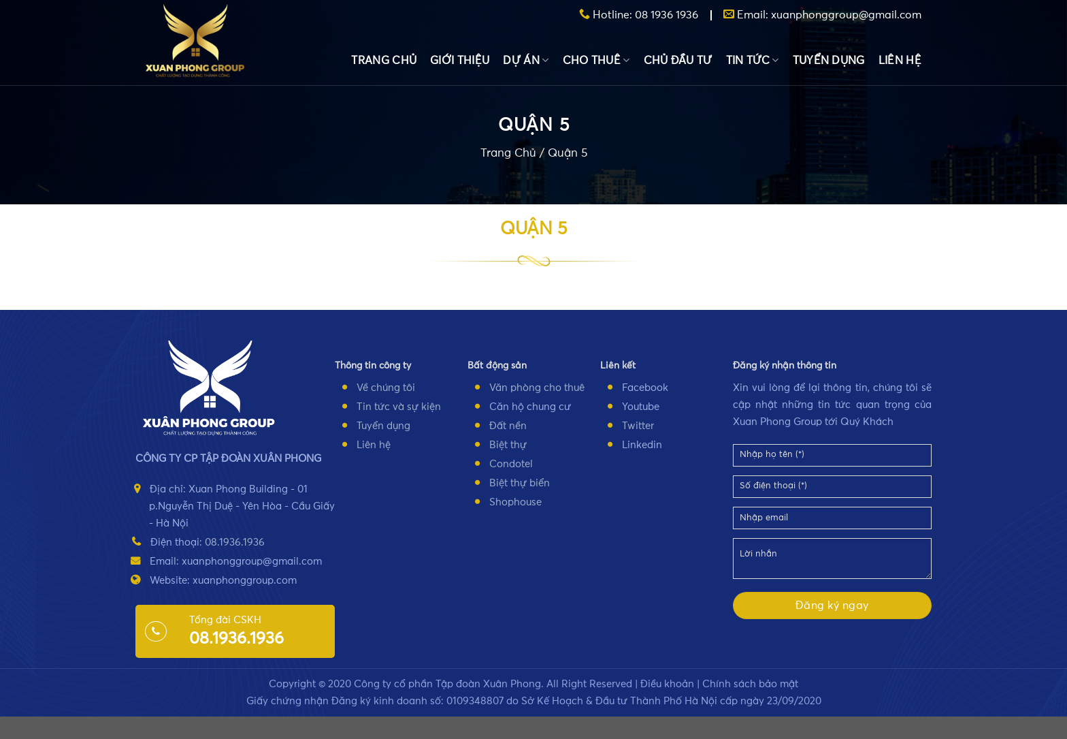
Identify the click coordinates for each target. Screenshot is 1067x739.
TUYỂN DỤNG (829, 60)
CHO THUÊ (596, 60)
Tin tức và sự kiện (399, 407)
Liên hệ (374, 445)
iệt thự (511, 445)
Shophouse (515, 502)
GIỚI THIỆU (459, 60)
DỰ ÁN (525, 60)
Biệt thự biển (519, 483)
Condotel (511, 464)
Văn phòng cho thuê (537, 388)
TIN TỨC (752, 60)
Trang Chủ (508, 154)
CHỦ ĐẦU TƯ (678, 60)
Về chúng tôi (386, 388)
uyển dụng (385, 426)
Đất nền (508, 426)
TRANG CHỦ (383, 60)
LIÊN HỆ (900, 60)
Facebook (645, 388)
